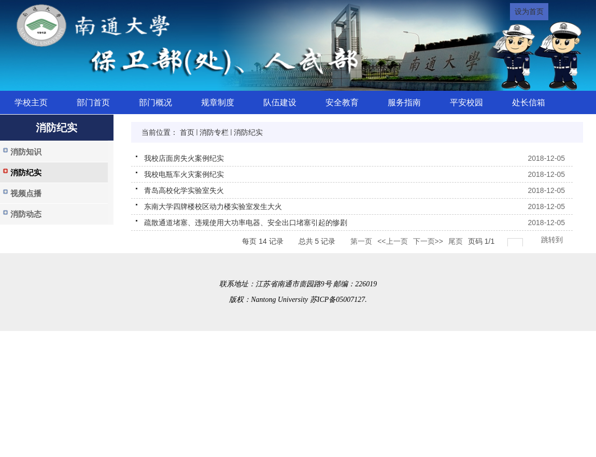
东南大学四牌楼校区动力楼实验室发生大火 (213, 206)
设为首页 (529, 11)
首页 (187, 132)
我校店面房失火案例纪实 (184, 158)
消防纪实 (248, 132)
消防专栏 (214, 132)
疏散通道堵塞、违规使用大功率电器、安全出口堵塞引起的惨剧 (245, 222)
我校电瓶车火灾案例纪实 (184, 174)
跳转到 (553, 240)
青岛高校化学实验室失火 (184, 190)
